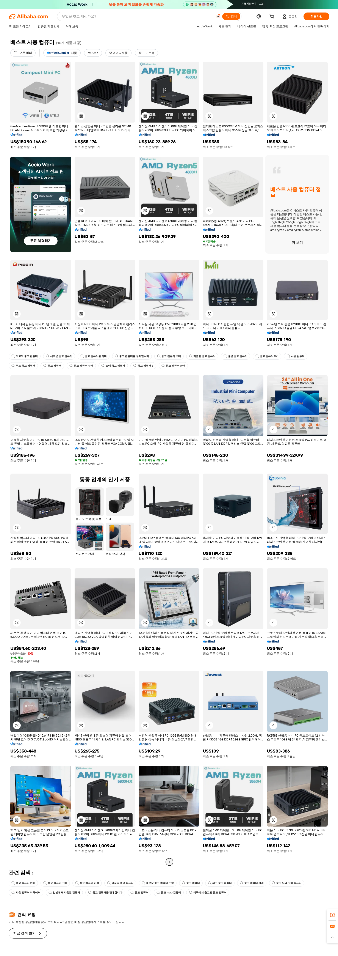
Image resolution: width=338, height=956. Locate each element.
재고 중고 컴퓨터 (220, 883)
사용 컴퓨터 (296, 356)
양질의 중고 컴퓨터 (120, 883)
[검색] (231, 16)
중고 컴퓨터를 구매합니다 (132, 356)
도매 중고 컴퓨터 (113, 365)
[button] (218, 16)
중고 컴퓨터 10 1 (267, 356)
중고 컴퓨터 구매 (169, 356)
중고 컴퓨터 (52, 365)
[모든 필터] (23, 53)
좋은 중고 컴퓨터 (235, 356)
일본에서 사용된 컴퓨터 (64, 892)
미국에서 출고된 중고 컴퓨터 (207, 892)
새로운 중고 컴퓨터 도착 (158, 883)
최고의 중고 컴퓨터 (24, 356)
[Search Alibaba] (137, 16)
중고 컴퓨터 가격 (87, 883)
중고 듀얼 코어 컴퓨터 (286, 883)
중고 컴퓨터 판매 (173, 365)
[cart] (272, 17)
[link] (332, 915)
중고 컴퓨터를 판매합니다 (105, 892)
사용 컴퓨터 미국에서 (25, 892)
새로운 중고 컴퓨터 (59, 356)
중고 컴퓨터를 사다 (93, 356)
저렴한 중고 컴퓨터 (202, 356)
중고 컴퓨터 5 (143, 365)
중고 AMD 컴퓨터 (168, 892)
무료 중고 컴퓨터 (23, 365)
